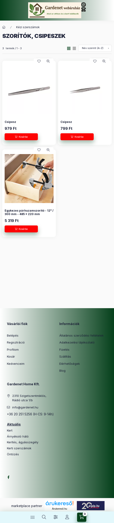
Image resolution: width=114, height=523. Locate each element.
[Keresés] (44, 517)
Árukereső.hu (59, 508)
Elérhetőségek (69, 363)
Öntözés (13, 454)
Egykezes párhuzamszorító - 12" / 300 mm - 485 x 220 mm (29, 212)
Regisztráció (16, 342)
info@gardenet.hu (25, 407)
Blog (62, 370)
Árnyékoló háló (18, 436)
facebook (8, 477)
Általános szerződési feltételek (81, 335)
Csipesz (10, 122)
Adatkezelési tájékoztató (77, 342)
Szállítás (65, 356)
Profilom (13, 349)
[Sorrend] (95, 48)
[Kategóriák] (32, 517)
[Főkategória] (4, 27)
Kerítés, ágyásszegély (22, 442)
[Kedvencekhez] (39, 61)
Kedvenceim (15, 363)
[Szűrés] (55, 517)
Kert (9, 430)
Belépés (12, 335)
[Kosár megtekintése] (81, 517)
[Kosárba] (21, 136)
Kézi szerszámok (28, 27)
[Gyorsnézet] (48, 61)
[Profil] (67, 517)
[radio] (74, 48)
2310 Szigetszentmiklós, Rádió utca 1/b (29, 398)
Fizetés (64, 349)
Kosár (11, 356)
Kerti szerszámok (19, 448)
